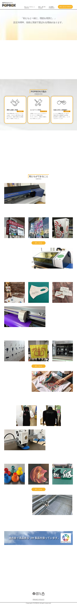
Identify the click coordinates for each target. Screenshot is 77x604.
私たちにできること (29, 7)
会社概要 (51, 7)
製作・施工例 (41, 7)
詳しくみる (38, 243)
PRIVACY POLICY (38, 599)
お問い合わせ (65, 7)
